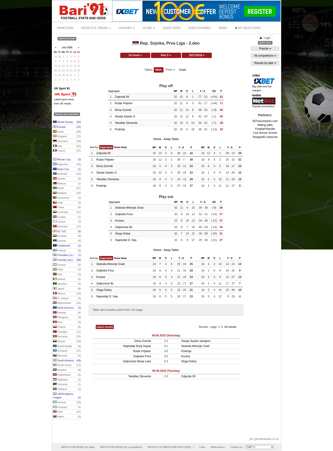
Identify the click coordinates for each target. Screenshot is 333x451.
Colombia (67, 212)
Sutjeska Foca (124, 214)
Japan (67, 289)
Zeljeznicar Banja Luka (137, 361)
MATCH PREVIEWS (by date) (78, 447)
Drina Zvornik (123, 110)
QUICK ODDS (172, 28)
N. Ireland (67, 298)
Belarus (67, 184)
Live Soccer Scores (265, 132)
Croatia (67, 217)
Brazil (67, 188)
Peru (67, 322)
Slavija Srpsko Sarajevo (195, 341)
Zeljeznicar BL (124, 227)
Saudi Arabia (67, 346)
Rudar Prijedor (124, 103)
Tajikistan (67, 380)
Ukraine (67, 402)
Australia (67, 174)
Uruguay (67, 407)
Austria (67, 179)
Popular (265, 48)
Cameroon (67, 198)
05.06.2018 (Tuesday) (166, 370)
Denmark (67, 227)
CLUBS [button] (149, 28)
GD (214, 91)
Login (265, 38)
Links (202, 447)
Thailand (67, 389)
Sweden (67, 370)
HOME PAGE (65, 28)
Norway (67, 313)
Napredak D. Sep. (126, 240)
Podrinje (120, 129)
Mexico (67, 294)
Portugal (67, 332)
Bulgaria (67, 193)
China (67, 207)
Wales (67, 417)
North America (67, 308)
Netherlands (67, 303)
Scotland (67, 351)
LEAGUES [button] (127, 28)
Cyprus (67, 222)
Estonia (67, 241)
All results (230, 327)
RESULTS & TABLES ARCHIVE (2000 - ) (171, 447)
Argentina (67, 164)
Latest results (104, 327)
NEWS (223, 28)
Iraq (67, 274)
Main (158, 69)
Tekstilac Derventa (126, 123)
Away (124, 147)
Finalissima (67, 246)
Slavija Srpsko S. (125, 116)
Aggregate (106, 147)
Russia (67, 341)
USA (67, 412)
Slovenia (67, 356)
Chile (67, 203)
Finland (67, 251)
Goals (182, 69)
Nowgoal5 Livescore (265, 137)
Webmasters (218, 447)
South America (67, 361)
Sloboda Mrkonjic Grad (129, 207)
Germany (67, 141)
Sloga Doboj (122, 233)
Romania (67, 336)
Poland (67, 327)
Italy (67, 146)
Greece (67, 265)
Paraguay (67, 317)
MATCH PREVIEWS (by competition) (121, 447)
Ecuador (67, 236)
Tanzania (67, 384)
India (67, 269)
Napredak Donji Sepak (137, 346)
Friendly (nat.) (67, 260)
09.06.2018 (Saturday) (166, 335)
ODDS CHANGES (199, 28)
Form (170, 69)
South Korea (67, 365)
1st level (135, 55)
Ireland (67, 279)
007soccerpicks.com (265, 121)
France (67, 151)
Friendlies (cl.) (67, 255)
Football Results (265, 129)
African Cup (67, 160)
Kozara (119, 220)
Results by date (265, 63)
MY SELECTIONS (248, 28)
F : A (202, 91)
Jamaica (67, 284)
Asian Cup (67, 169)
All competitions (265, 55)
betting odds (265, 125)
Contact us (236, 447)
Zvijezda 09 (122, 96)
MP (175, 91)
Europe (67, 127)
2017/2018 (197, 55)
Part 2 (166, 55)
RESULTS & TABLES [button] (96, 28)
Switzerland (67, 375)
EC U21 (67, 231)
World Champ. (67, 122)
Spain (67, 132)
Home (117, 147)
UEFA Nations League (67, 396)
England (67, 136)
